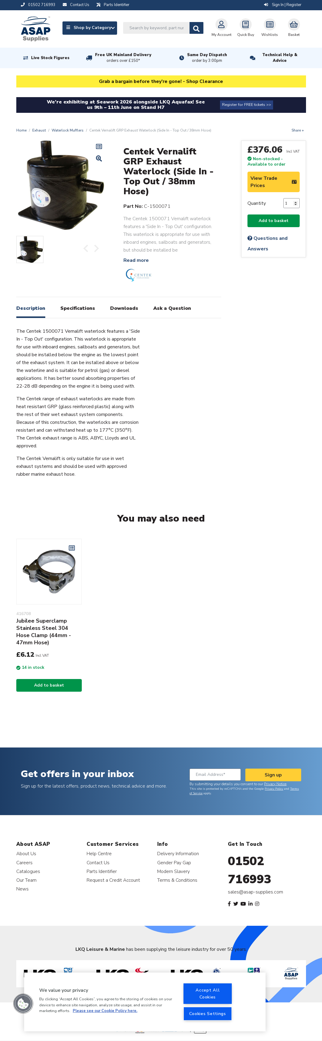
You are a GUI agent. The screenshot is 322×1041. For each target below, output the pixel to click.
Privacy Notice (275, 784)
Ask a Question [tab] (172, 308)
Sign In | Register (282, 5)
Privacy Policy (274, 789)
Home (21, 130)
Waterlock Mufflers (68, 130)
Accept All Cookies (208, 993)
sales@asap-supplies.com (255, 892)
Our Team (26, 880)
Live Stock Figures (50, 58)
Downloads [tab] (124, 308)
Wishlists (269, 27)
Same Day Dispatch (207, 58)
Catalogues (28, 871)
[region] (145, 1002)
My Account (221, 27)
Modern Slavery (173, 871)
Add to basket (274, 221)
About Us (26, 853)
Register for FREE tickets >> (246, 104)
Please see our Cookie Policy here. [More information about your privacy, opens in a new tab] (105, 1011)
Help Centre (99, 853)
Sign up (273, 775)
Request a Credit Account (113, 880)
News (22, 889)
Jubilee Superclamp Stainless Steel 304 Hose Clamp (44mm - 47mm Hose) (43, 631)
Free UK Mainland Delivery (123, 58)
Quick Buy (245, 27)
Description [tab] (30, 308)
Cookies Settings (207, 1014)
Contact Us (98, 862)
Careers (24, 862)
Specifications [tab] (77, 308)
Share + (298, 130)
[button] (23, 1003)
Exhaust (39, 130)
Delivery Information (178, 853)
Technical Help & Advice (279, 57)
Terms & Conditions (177, 880)
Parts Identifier (102, 871)
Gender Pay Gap (174, 862)
